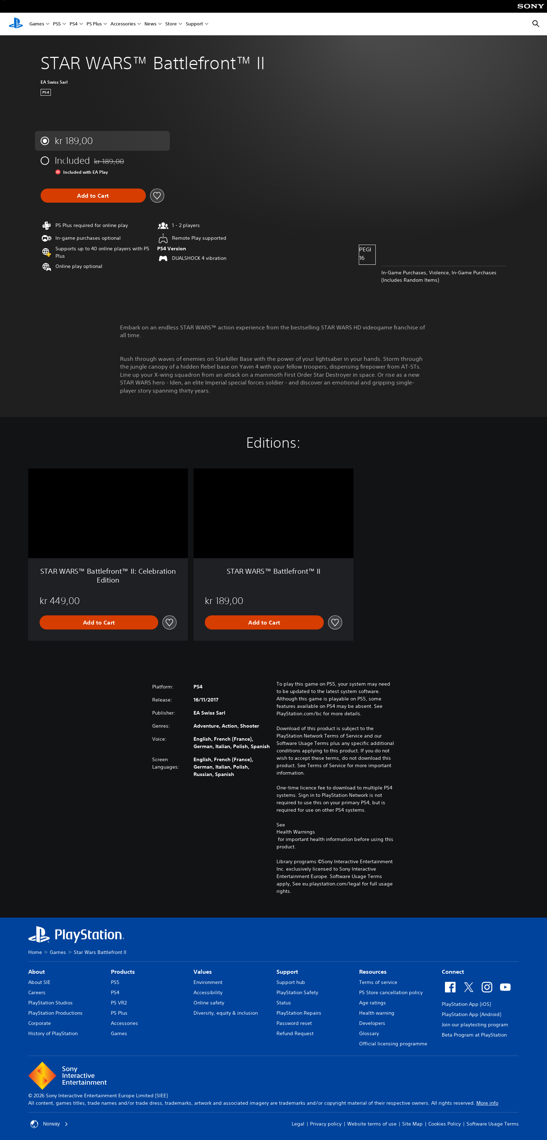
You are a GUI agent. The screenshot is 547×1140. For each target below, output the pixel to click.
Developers (372, 1023)
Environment (208, 982)
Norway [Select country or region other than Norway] (49, 1124)
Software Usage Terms (492, 1124)
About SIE (39, 982)
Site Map (412, 1124)
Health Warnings (296, 832)
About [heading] (36, 971)
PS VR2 (119, 1002)
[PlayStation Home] (16, 24)
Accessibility (208, 992)
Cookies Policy (444, 1124)
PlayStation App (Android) (471, 1014)
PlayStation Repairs (299, 1013)
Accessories (123, 24)
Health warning (376, 1013)
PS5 (57, 24)
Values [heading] (203, 971)
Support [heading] (287, 971)
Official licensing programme (393, 1043)
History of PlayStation (53, 1033)
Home (35, 952)
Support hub (291, 982)
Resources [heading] (373, 971)
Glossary (369, 1033)
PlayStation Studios (50, 1002)
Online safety (209, 1002)
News (150, 24)
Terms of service (378, 982)
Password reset (294, 1023)
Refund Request (295, 1033)
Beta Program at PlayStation (474, 1035)
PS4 (74, 24)
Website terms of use (372, 1124)
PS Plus (94, 24)
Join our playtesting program (475, 1024)
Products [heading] (123, 971)
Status (284, 1002)
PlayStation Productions (55, 1013)
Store (171, 24)
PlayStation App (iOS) (466, 1004)
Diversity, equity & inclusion (226, 1013)
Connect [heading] (453, 971)
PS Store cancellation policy (391, 992)
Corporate (39, 1023)
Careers (37, 992)
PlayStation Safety (297, 992)
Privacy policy (325, 1124)
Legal (298, 1124)
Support (194, 24)
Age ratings (372, 1002)
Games (36, 24)
